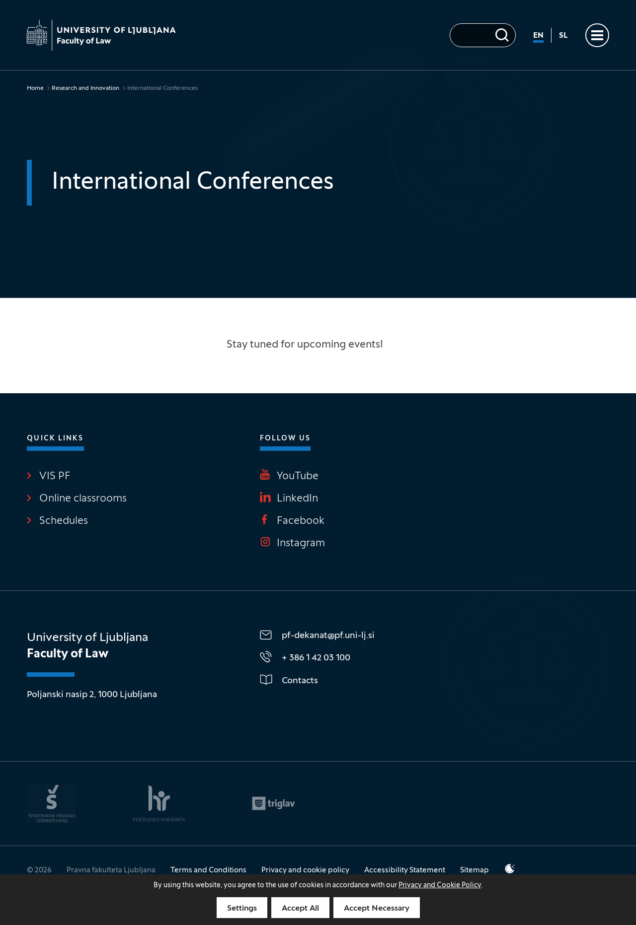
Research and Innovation (85, 88)
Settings (242, 909)
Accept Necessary (376, 909)
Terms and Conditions (208, 870)
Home (35, 88)
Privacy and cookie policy (305, 870)
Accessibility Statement (404, 870)
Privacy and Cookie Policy (439, 885)
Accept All (300, 909)
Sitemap (474, 870)
